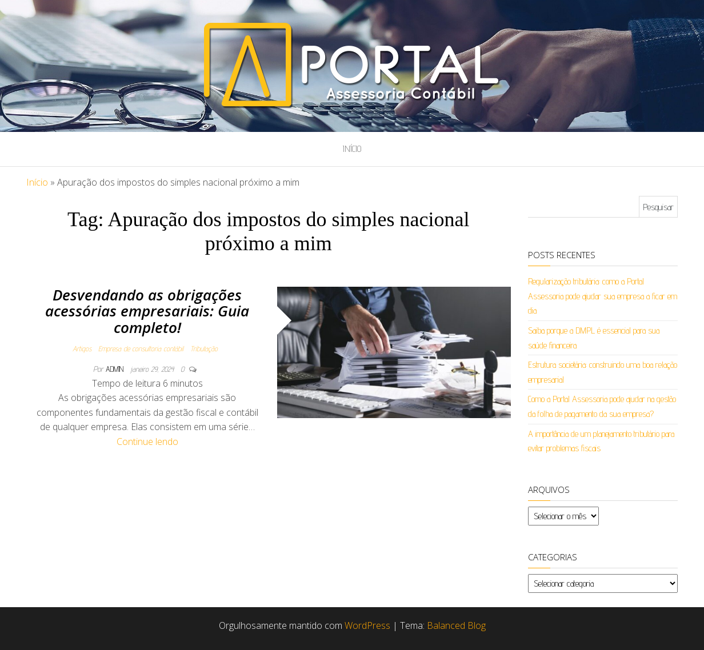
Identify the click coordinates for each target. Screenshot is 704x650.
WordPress (367, 625)
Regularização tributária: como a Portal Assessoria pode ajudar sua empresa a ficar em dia (602, 296)
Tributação (204, 348)
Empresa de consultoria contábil (140, 348)
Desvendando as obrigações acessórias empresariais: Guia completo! (147, 311)
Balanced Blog (456, 625)
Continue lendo (147, 441)
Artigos (82, 348)
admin (116, 369)
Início (352, 148)
